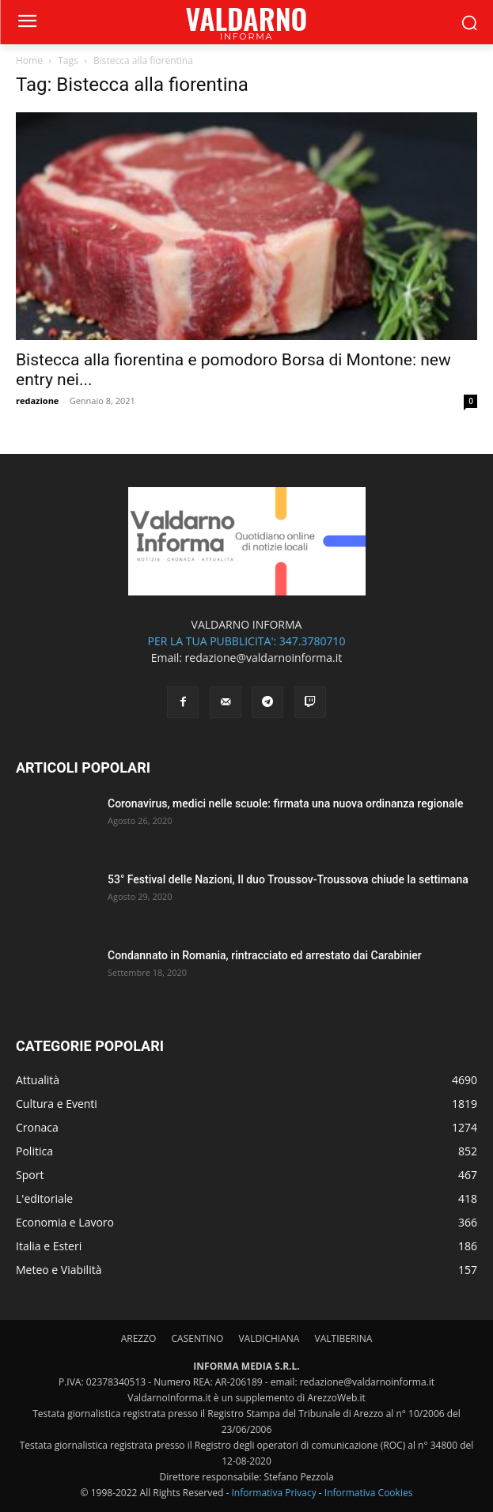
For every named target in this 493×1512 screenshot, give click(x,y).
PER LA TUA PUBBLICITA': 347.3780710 (246, 640)
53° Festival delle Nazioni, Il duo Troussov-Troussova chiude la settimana (288, 879)
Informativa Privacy (273, 1492)
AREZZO (139, 1338)
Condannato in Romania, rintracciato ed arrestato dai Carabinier (265, 955)
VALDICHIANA (268, 1338)
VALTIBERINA (344, 1338)
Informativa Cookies (368, 1492)
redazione (37, 400)
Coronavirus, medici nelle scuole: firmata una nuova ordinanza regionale (286, 803)
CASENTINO (198, 1338)
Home (29, 60)
